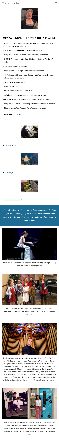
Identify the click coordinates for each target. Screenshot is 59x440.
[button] (2, 3)
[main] (29, 75)
